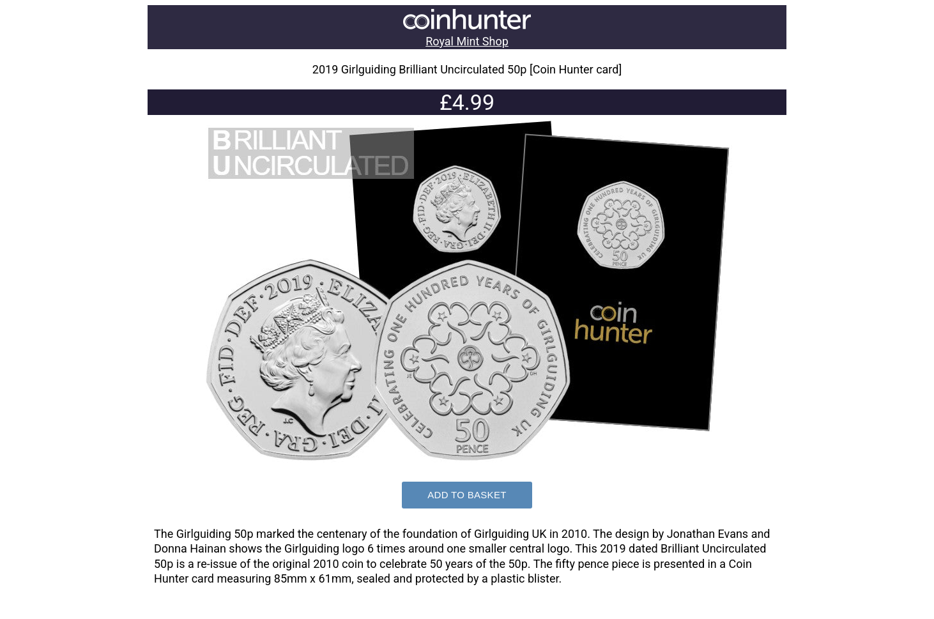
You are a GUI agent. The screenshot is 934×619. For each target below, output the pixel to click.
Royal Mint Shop (467, 41)
